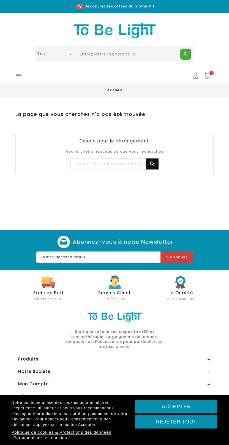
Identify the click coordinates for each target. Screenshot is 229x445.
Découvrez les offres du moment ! (119, 6)
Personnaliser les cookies (40, 437)
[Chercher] (114, 164)
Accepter (176, 406)
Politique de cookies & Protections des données (61, 432)
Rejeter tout (176, 422)
